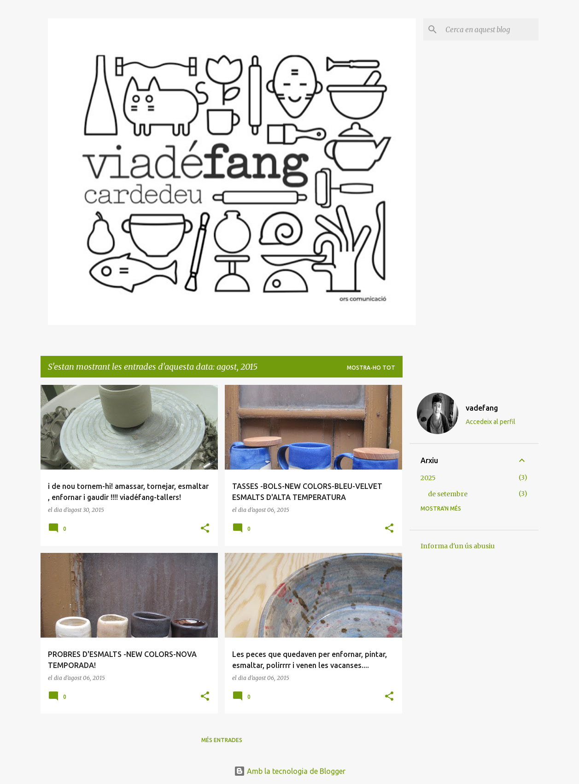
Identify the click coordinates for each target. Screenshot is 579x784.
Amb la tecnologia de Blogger (289, 771)
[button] (205, 529)
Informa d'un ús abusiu (458, 546)
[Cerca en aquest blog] (490, 29)
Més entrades (221, 740)
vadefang (482, 408)
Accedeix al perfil (490, 421)
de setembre (448, 494)
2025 (428, 478)
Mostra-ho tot (371, 368)
